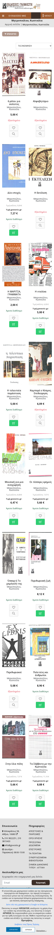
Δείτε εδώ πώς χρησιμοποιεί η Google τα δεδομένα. (27, 904)
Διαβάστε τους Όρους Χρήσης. (26, 924)
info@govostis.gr (12, 845)
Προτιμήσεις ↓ (41, 931)
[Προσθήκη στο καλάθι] (14, 231)
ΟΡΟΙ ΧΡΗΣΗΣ (35, 838)
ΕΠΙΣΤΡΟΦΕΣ (35, 849)
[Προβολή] (14, 132)
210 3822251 (10, 838)
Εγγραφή (40, 882)
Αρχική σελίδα (12, 24)
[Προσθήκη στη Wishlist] (14, 126)
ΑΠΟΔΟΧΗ (13, 929)
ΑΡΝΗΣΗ (28, 930)
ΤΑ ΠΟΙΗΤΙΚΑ (35, 853)
